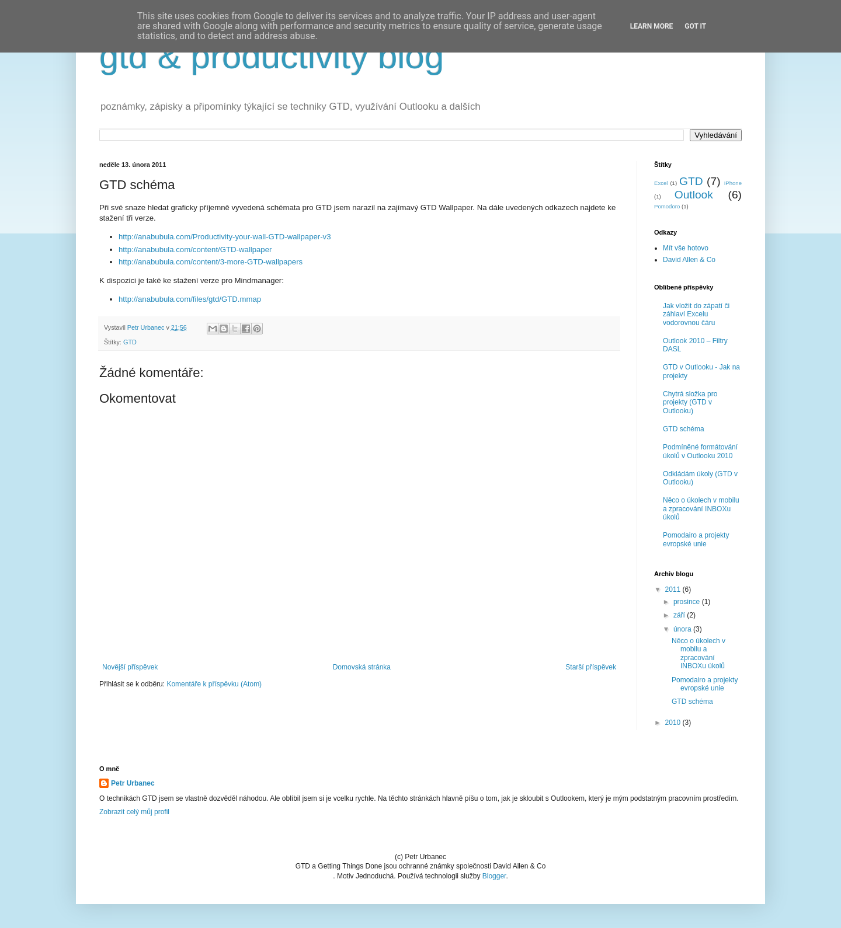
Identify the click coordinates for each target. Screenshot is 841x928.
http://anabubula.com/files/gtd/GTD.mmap (190, 299)
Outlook (694, 195)
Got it (695, 26)
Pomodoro (667, 206)
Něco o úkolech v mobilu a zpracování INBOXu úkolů (701, 508)
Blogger (494, 876)
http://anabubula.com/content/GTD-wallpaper (195, 249)
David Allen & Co (689, 260)
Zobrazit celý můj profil (134, 812)
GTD (130, 342)
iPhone (733, 183)
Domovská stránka (362, 667)
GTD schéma (683, 429)
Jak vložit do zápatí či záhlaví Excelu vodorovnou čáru (696, 314)
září (680, 615)
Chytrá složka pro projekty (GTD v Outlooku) (690, 402)
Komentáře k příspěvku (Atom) (214, 684)
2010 (674, 722)
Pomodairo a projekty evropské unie (696, 539)
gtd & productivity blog (271, 56)
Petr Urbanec (133, 783)
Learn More (651, 26)
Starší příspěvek (590, 667)
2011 (674, 589)
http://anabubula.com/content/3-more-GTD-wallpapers (211, 261)
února (683, 629)
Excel (661, 183)
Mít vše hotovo (685, 248)
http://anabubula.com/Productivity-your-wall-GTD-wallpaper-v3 (225, 236)
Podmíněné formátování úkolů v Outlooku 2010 (700, 451)
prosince (687, 602)
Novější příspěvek (130, 667)
